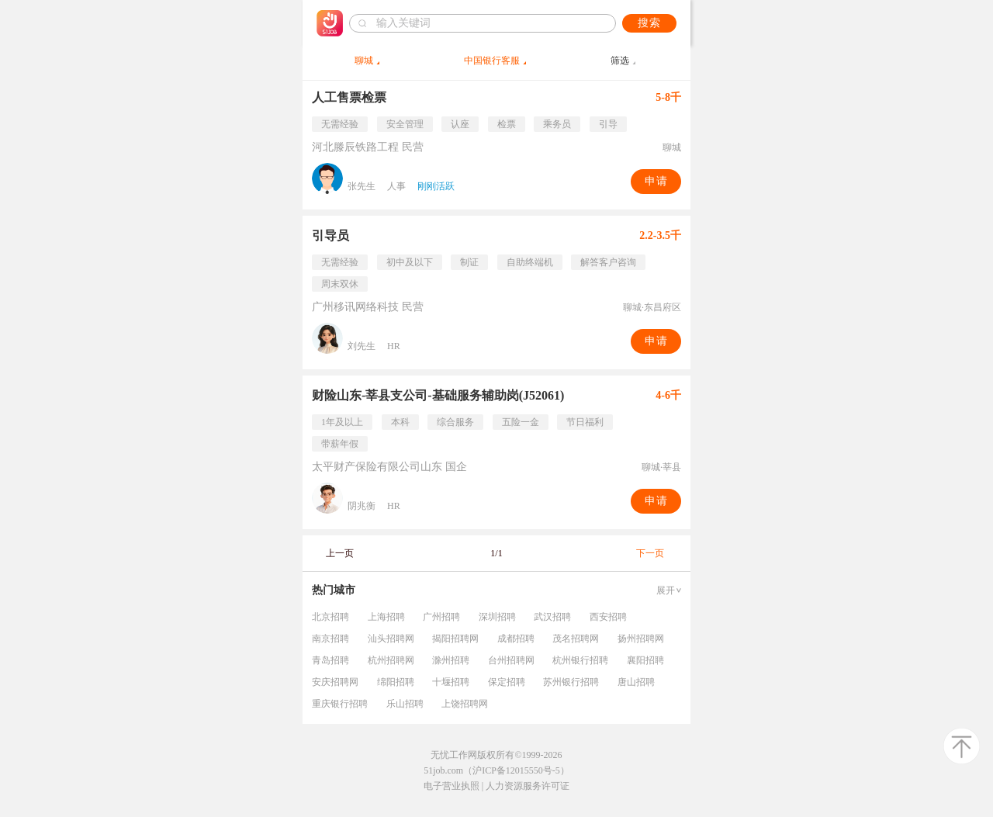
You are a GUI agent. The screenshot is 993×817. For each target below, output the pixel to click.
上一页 (340, 553)
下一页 (650, 553)
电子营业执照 (451, 786)
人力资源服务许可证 (527, 786)
